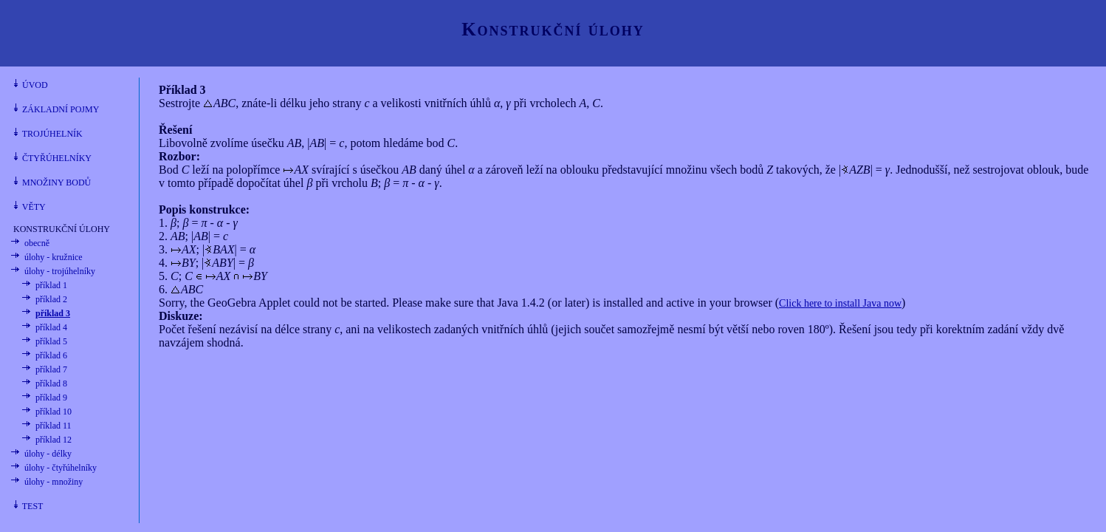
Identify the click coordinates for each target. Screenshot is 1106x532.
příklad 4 (51, 327)
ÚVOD (30, 85)
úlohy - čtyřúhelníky (60, 468)
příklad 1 (51, 285)
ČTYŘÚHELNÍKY (52, 158)
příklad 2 (51, 299)
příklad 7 (51, 369)
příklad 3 (52, 313)
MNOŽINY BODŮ (52, 182)
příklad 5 (51, 341)
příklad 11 (53, 425)
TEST (28, 506)
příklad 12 (53, 439)
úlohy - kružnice (53, 257)
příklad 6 (51, 355)
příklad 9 (51, 397)
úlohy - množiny (53, 482)
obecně (36, 243)
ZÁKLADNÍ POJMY (56, 109)
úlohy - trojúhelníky (59, 271)
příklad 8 (51, 383)
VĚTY (29, 207)
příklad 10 (53, 411)
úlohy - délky (48, 454)
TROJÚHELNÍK (48, 134)
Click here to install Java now (840, 303)
